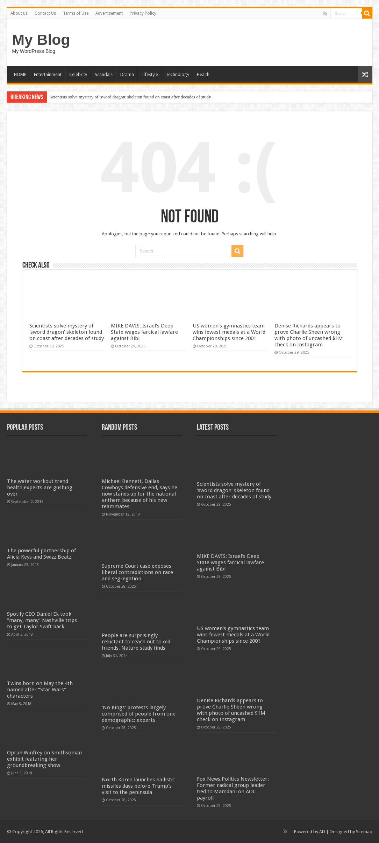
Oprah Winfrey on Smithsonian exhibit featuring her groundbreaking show (44, 758)
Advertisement (109, 13)
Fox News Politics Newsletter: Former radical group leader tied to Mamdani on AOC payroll (233, 788)
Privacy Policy (143, 13)
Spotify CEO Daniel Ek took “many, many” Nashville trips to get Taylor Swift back (42, 620)
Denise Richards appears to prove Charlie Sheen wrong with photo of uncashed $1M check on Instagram (308, 335)
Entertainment (48, 74)
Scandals (104, 74)
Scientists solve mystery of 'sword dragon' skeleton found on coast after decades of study (130, 96)
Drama (127, 74)
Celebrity (78, 74)
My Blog (41, 39)
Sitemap (364, 831)
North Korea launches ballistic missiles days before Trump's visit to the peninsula (138, 785)
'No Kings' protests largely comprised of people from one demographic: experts (139, 713)
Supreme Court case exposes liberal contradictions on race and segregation (137, 572)
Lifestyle (150, 74)
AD (322, 831)
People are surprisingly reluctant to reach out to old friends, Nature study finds (136, 641)
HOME (20, 74)
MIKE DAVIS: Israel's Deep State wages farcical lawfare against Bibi (144, 332)
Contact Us (45, 13)
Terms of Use (75, 13)
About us (19, 13)
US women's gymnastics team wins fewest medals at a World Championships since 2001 (229, 332)
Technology (177, 74)
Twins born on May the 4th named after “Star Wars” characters (40, 689)
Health (203, 74)
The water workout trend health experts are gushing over (39, 487)
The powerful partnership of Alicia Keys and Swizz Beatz (41, 553)
